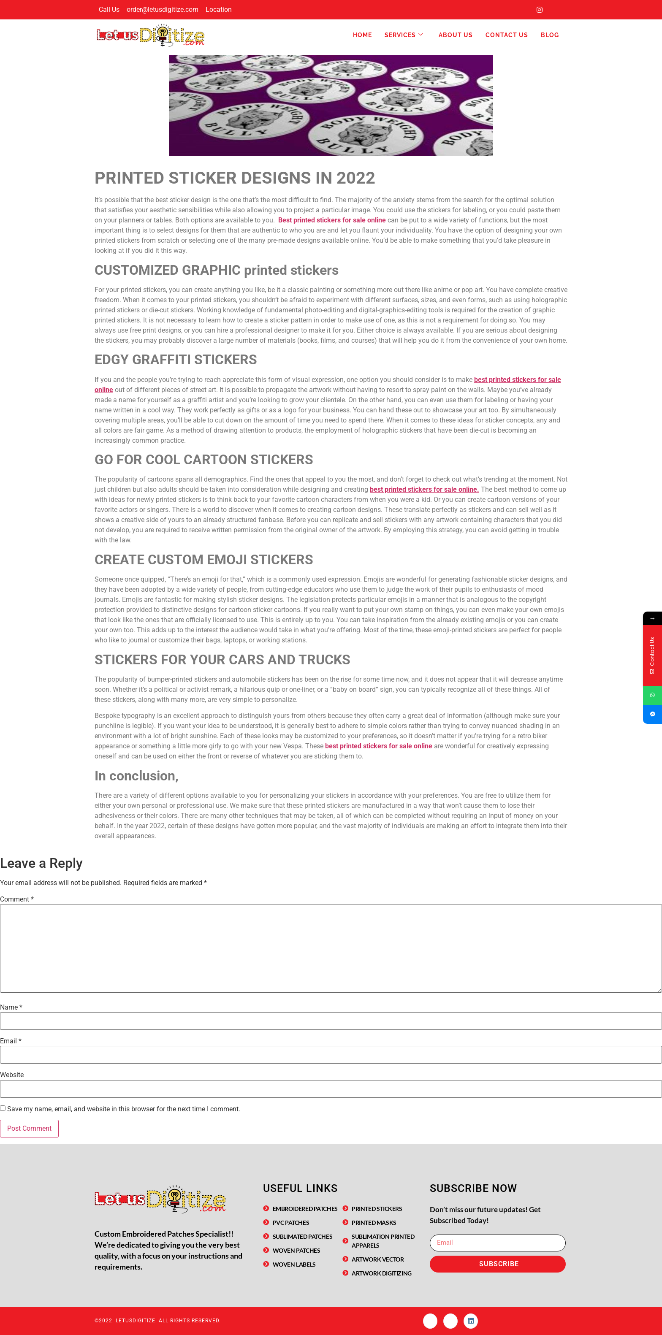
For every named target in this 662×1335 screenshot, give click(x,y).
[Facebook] (522, 9)
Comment (17, 899)
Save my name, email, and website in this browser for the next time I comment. (123, 1109)
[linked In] (471, 1321)
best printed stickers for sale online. (424, 489)
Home (362, 35)
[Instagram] (539, 9)
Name (11, 1007)
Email (11, 1041)
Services (404, 35)
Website (12, 1075)
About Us (456, 35)
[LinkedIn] (556, 9)
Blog (550, 35)
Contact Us (507, 35)
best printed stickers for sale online (378, 746)
